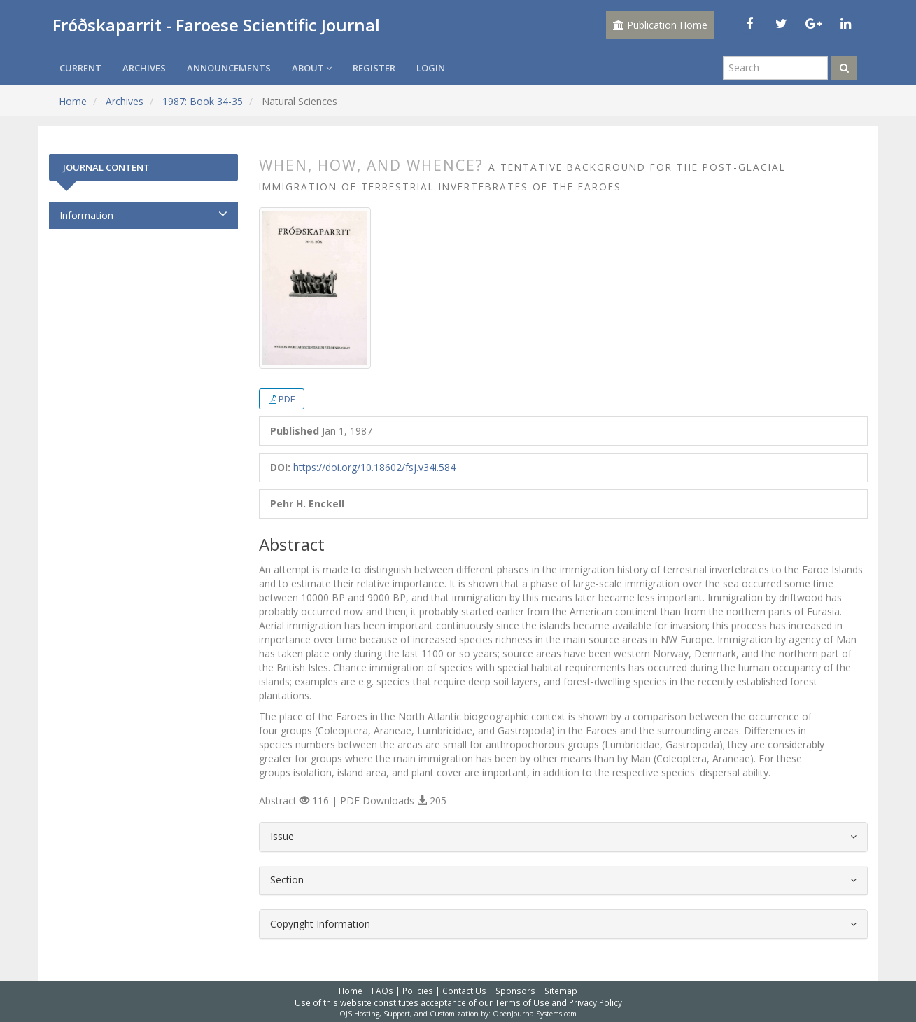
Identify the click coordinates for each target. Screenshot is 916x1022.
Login (430, 68)
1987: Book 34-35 (202, 101)
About (312, 68)
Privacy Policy (595, 1002)
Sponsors (515, 990)
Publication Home (660, 24)
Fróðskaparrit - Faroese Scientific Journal (216, 24)
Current (80, 68)
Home (73, 101)
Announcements (229, 68)
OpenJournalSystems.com (535, 1013)
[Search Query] (775, 68)
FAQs (382, 990)
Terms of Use (522, 1002)
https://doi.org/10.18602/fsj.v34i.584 (374, 467)
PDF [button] (287, 399)
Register (374, 68)
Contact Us (464, 990)
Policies (417, 990)
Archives (144, 68)
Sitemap (560, 990)
